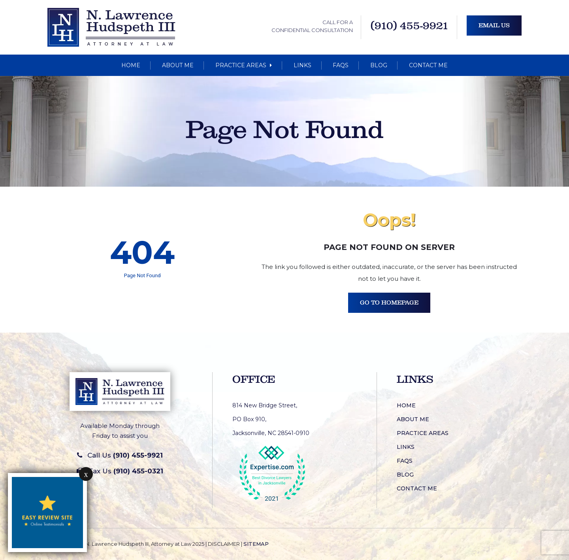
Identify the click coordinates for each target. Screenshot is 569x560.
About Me (178, 65)
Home (130, 65)
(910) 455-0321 (138, 471)
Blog (378, 65)
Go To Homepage (389, 302)
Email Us (494, 25)
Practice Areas (243, 65)
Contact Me (428, 65)
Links (302, 65)
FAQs (341, 65)
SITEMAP (256, 544)
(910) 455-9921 (410, 26)
